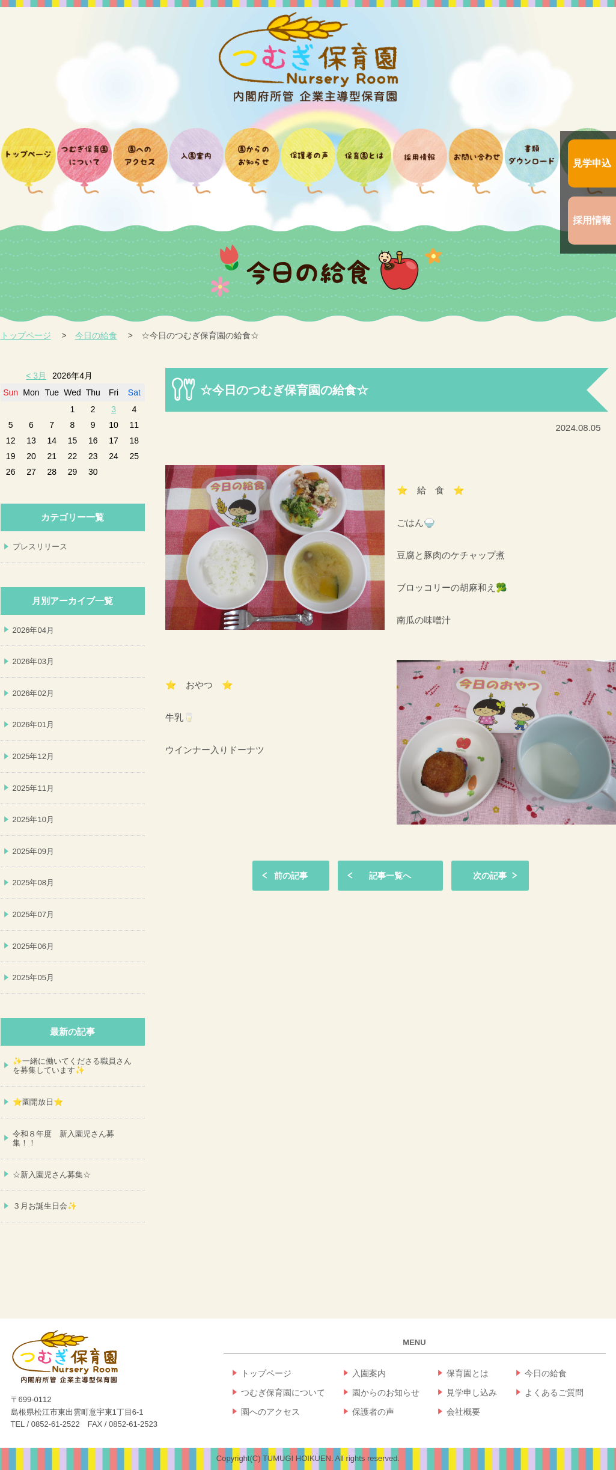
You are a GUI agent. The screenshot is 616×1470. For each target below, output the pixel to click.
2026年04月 (33, 630)
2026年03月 (33, 661)
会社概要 (463, 1412)
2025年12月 (33, 756)
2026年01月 (33, 724)
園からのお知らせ (385, 1392)
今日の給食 (96, 335)
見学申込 (592, 163)
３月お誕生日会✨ (45, 1205)
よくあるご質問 (554, 1392)
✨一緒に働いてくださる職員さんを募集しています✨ (72, 1066)
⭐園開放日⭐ (38, 1101)
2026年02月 (33, 693)
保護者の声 (373, 1412)
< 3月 (36, 375)
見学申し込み (472, 1392)
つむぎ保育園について (283, 1392)
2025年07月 (33, 914)
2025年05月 (33, 977)
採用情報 (592, 220)
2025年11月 (33, 788)
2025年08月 (33, 882)
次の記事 (490, 875)
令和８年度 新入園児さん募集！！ (63, 1138)
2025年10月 (33, 819)
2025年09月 (33, 851)
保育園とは (468, 1373)
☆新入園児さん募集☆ (52, 1174)
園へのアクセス (270, 1412)
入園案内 (369, 1373)
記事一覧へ (390, 875)
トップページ (26, 335)
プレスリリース (40, 546)
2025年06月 (33, 946)
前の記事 (291, 875)
